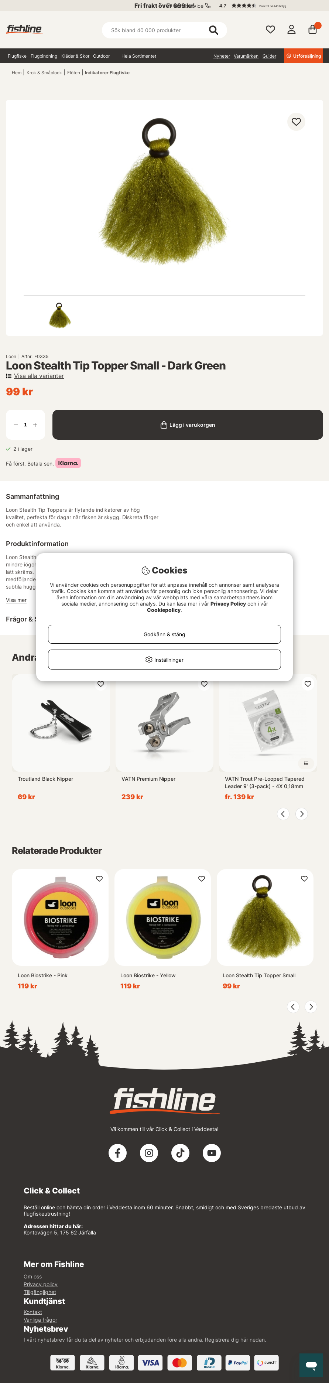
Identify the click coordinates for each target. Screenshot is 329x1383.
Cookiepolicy (164, 610)
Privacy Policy (228, 603)
